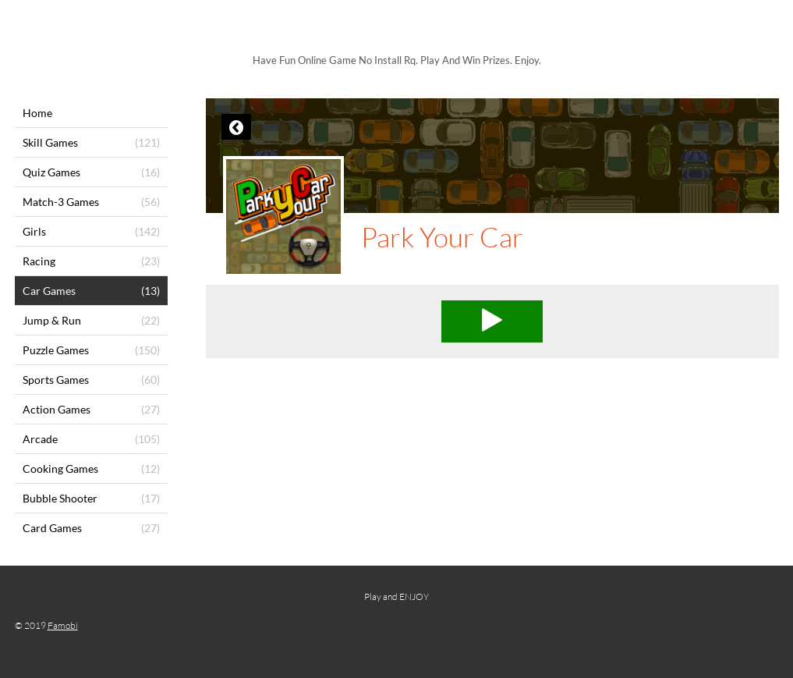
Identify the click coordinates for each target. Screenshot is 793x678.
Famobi (63, 625)
